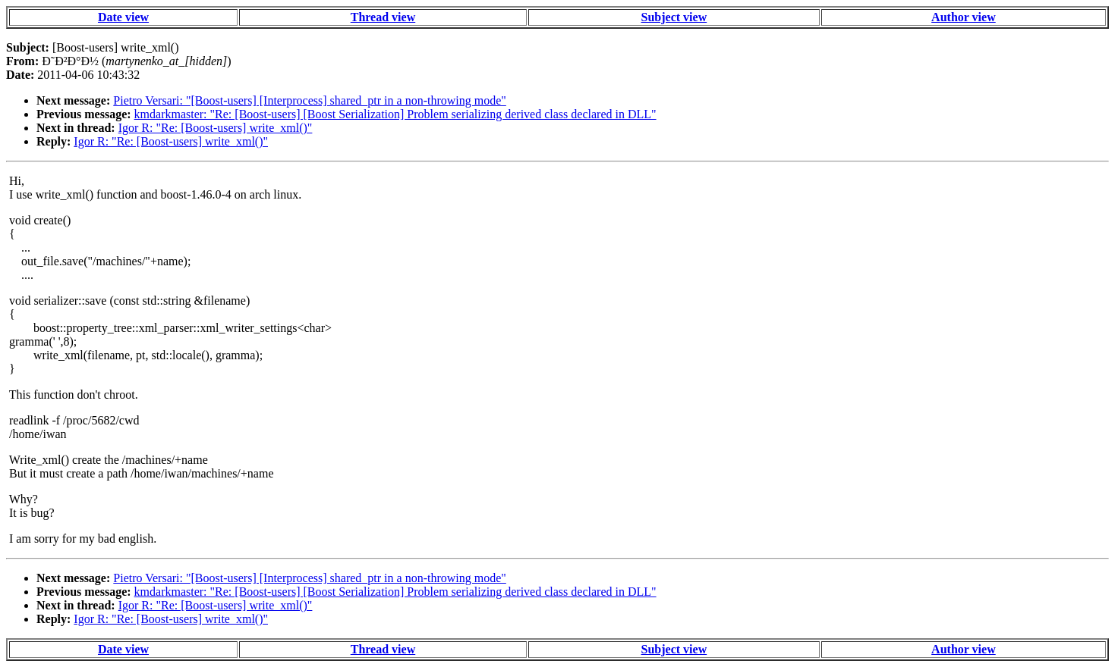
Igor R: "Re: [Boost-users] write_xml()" (215, 127)
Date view (123, 17)
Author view (963, 17)
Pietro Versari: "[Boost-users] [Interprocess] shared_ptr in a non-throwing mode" (309, 100)
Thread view (383, 17)
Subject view (674, 17)
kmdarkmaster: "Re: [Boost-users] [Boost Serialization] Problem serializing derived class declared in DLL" (395, 114)
